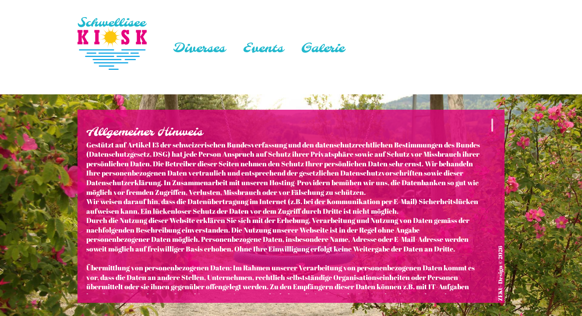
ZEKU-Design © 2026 (500, 273)
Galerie (322, 49)
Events (263, 49)
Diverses (199, 49)
